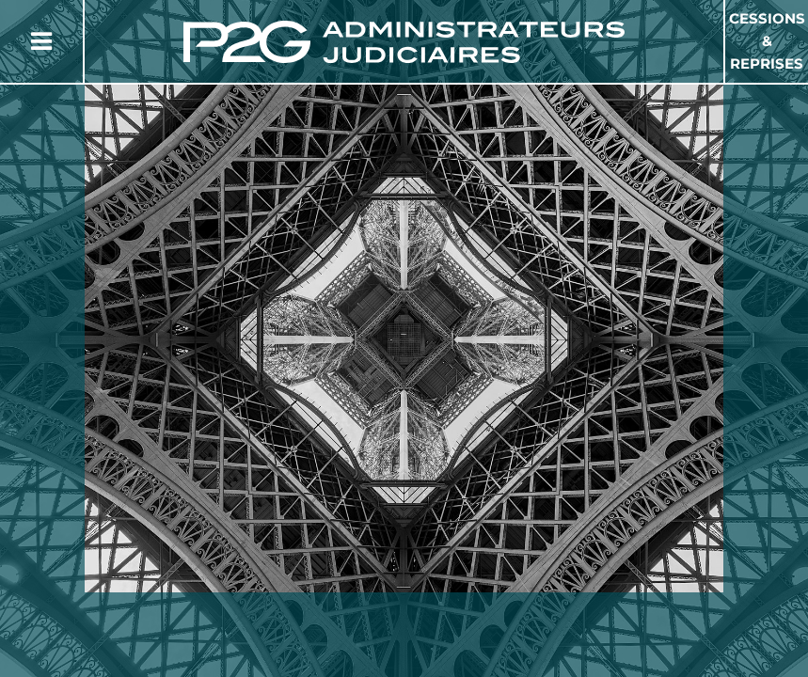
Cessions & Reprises (767, 40)
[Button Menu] (41, 41)
